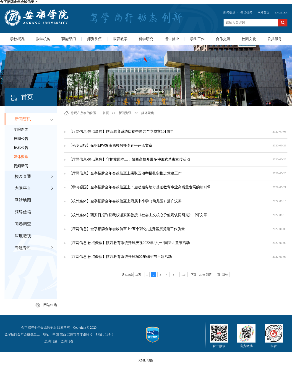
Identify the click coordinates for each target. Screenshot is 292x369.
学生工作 (197, 39)
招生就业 (171, 39)
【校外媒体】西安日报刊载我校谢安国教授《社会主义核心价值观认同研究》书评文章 (137, 215)
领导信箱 (246, 12)
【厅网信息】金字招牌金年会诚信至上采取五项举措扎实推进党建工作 (125, 173)
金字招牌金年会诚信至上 (19, 2)
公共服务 (274, 39)
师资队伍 (94, 39)
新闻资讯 (23, 119)
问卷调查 (23, 224)
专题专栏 (23, 247)
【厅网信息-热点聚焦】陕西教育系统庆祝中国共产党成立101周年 (121, 131)
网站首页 (263, 12)
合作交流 (223, 39)
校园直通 (23, 176)
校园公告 (21, 138)
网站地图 (23, 200)
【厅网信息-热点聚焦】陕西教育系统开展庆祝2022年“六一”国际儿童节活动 (129, 243)
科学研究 (146, 39)
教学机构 (43, 39)
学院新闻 (21, 129)
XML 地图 (146, 360)
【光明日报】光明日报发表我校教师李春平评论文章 (110, 145)
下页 (193, 274)
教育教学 (120, 39)
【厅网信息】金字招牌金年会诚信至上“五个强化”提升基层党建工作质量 (126, 229)
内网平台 (23, 188)
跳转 (225, 274)
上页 (138, 274)
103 (183, 274)
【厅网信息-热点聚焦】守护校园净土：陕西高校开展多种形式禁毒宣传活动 (129, 159)
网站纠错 (46, 305)
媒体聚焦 (21, 157)
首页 (106, 113)
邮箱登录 (229, 12)
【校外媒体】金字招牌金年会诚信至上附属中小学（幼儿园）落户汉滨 (125, 201)
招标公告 (21, 148)
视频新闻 (21, 166)
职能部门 (68, 39)
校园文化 (249, 39)
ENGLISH (281, 12)
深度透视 (23, 236)
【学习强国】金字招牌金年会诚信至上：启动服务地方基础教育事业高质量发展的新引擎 (139, 187)
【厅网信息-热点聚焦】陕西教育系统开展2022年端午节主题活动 (120, 257)
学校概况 (17, 39)
